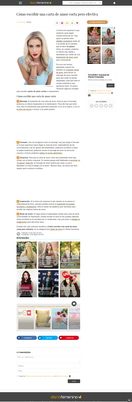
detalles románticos (64, 41)
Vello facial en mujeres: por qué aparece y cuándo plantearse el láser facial (94, 58)
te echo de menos (24, 109)
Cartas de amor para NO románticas (69, 293)
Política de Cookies (62, 376)
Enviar (74, 381)
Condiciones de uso (48, 376)
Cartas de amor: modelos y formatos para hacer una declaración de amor (44, 306)
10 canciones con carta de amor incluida (48, 293)
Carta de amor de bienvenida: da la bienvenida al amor (25, 293)
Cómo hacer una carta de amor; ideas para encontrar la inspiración (48, 263)
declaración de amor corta (67, 57)
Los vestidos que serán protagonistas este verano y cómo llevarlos (94, 39)
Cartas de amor (56, 229)
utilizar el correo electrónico (50, 153)
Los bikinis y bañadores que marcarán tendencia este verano (108, 39)
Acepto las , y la (44, 376)
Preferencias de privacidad (34, 376)
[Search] (100, 3)
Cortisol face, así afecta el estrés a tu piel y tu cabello (108, 59)
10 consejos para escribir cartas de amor (67, 264)
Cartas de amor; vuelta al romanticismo (26, 264)
